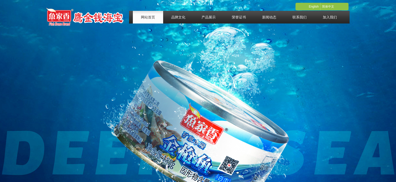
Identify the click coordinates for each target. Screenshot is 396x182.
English (314, 6)
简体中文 (328, 6)
